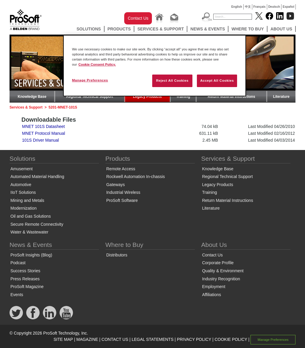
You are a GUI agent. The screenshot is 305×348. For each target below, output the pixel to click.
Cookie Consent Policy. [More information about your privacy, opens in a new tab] (97, 64)
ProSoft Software (122, 200)
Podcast (18, 262)
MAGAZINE (87, 339)
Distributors (116, 255)
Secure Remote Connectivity (36, 224)
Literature (281, 97)
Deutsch (274, 6)
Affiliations (211, 294)
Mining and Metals (27, 200)
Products (119, 29)
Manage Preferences (273, 339)
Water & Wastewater (29, 232)
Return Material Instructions (231, 97)
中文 (248, 6)
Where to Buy (247, 29)
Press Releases (25, 278)
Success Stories (25, 270)
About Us (281, 29)
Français (259, 6)
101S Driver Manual (40, 140)
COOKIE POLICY (230, 339)
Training (183, 97)
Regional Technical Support (89, 97)
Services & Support (160, 29)
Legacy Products (147, 97)
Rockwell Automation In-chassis (135, 176)
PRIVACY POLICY (194, 339)
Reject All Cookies (172, 80)
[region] (154, 65)
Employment (213, 286)
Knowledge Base (32, 97)
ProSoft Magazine (26, 286)
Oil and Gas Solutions (30, 216)
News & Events (207, 29)
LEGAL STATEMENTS (153, 339)
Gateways (115, 184)
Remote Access (120, 168)
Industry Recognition (221, 278)
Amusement (21, 168)
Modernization (23, 208)
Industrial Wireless (123, 192)
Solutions (89, 29)
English (236, 6)
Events (16, 294)
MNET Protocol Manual (43, 133)
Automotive (20, 184)
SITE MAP (63, 339)
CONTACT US (115, 339)
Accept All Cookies (217, 80)
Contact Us (138, 18)
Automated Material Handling (37, 176)
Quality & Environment (222, 270)
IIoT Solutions (23, 192)
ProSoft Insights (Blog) (31, 255)
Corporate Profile (218, 262)
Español (288, 6)
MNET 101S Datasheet (43, 126)
